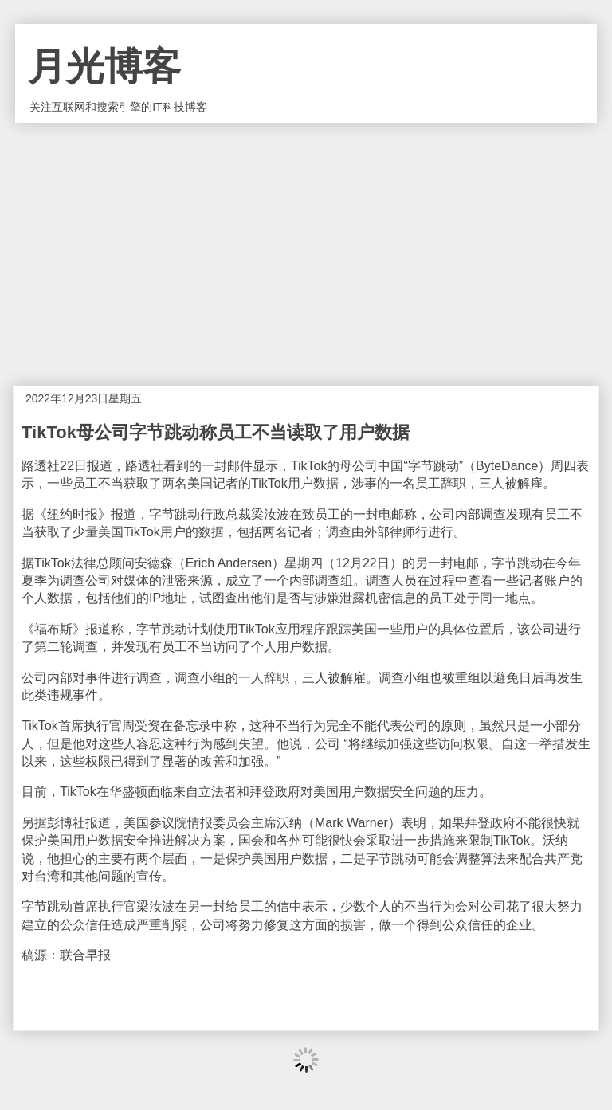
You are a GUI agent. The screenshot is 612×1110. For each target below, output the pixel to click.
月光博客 (104, 66)
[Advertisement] (306, 242)
